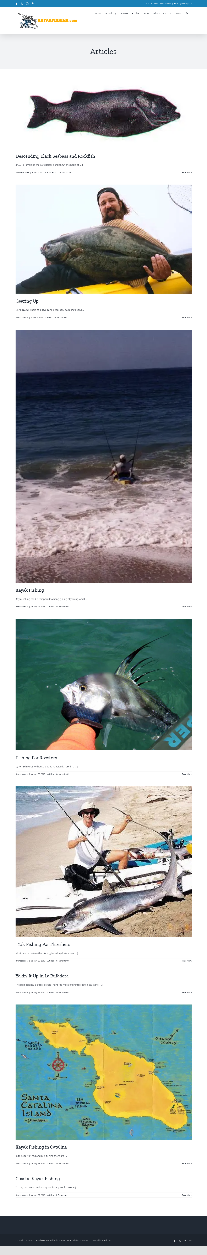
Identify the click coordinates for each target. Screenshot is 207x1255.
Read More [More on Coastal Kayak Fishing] (187, 1195)
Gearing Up (27, 301)
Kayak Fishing (30, 590)
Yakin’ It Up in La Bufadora (42, 976)
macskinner (23, 317)
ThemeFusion (65, 1240)
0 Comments (61, 1195)
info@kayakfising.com (183, 3)
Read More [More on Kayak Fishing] (187, 606)
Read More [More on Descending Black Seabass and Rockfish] (187, 172)
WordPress (106, 1240)
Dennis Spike (23, 172)
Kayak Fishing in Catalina (41, 1147)
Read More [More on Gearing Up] (187, 317)
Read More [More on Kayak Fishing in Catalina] (187, 1163)
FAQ (53, 172)
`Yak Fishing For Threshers (43, 944)
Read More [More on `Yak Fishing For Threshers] (187, 960)
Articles (48, 172)
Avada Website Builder (46, 1240)
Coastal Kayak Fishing (38, 1178)
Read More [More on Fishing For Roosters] (187, 774)
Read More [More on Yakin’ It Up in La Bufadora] (187, 992)
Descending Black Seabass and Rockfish (55, 156)
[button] (187, 13)
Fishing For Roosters (36, 757)
